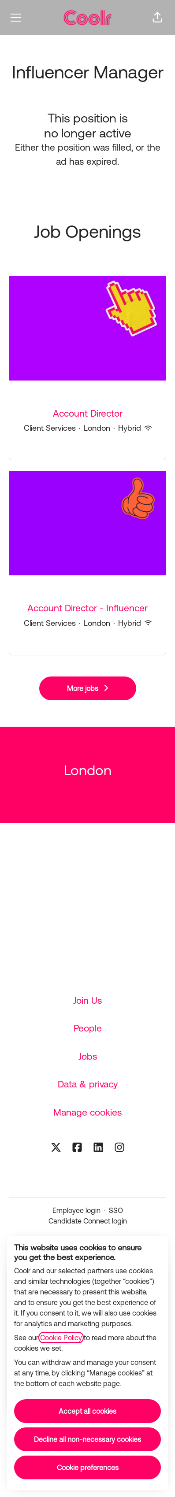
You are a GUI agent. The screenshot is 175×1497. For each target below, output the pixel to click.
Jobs (87, 1056)
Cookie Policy (61, 1338)
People (88, 1028)
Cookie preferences (88, 1467)
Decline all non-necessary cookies (87, 1439)
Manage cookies (87, 1112)
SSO (116, 1210)
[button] (157, 17)
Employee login (76, 1210)
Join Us (87, 1000)
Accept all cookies (87, 1411)
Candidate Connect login (87, 1221)
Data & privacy (88, 1084)
